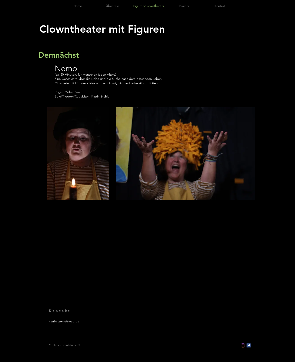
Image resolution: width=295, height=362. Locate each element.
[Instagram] (243, 345)
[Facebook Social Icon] (249, 345)
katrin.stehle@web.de (64, 321)
